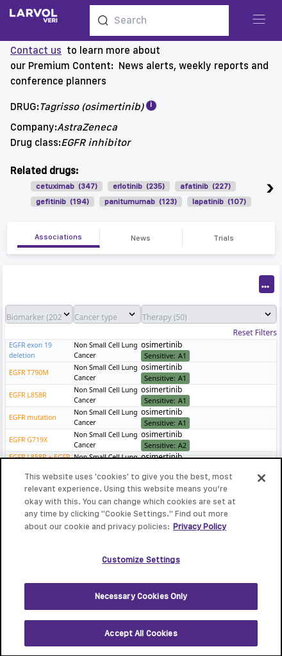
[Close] (261, 483)
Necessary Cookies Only (141, 601)
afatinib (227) (205, 186)
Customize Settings (140, 565)
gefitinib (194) (62, 201)
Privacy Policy (199, 531)
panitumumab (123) (140, 201)
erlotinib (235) (139, 186)
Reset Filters (255, 333)
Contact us (36, 50)
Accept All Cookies (140, 638)
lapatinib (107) (219, 201)
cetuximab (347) (66, 186)
